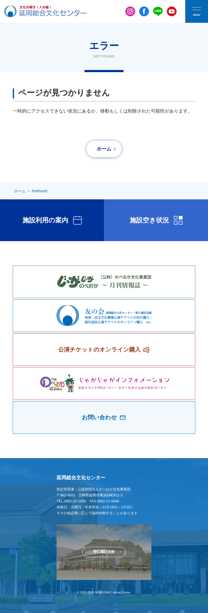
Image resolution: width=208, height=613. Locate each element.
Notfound (39, 191)
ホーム (104, 149)
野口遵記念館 (104, 552)
